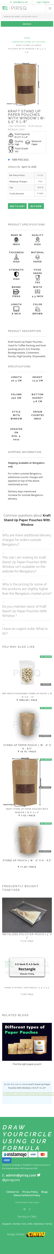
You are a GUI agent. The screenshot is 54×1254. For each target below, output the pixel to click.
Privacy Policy (30, 1192)
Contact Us (12, 1192)
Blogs (44, 1192)
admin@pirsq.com (19, 2)
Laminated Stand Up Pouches (29, 42)
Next (44, 84)
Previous (10, 84)
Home (27, 38)
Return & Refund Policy (27, 1195)
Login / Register (43, 2)
